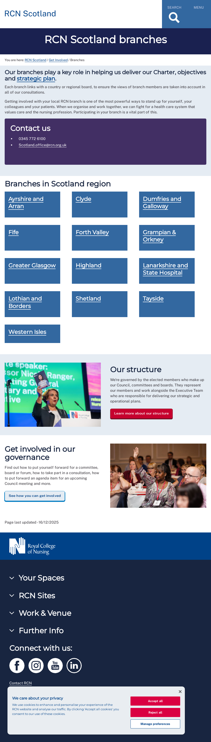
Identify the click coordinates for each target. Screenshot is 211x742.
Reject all (155, 712)
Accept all (155, 701)
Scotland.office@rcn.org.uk (43, 145)
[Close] (180, 691)
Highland (88, 265)
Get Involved (58, 60)
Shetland (88, 298)
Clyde (83, 199)
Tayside (153, 298)
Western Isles (27, 332)
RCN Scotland (35, 60)
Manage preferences (155, 724)
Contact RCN (20, 683)
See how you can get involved (35, 495)
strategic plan (36, 78)
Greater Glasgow (32, 265)
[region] (96, 710)
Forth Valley (92, 232)
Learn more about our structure (141, 413)
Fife (13, 232)
